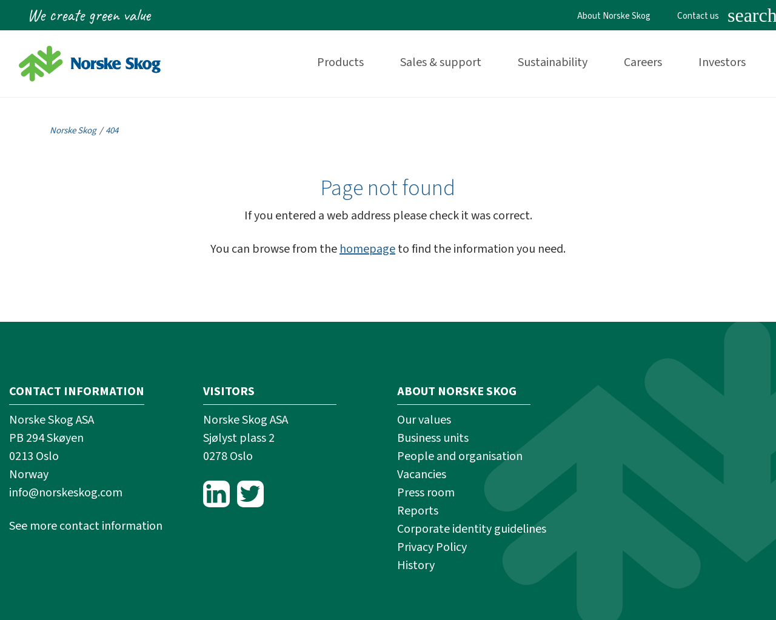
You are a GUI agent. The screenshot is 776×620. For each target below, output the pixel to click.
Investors (722, 62)
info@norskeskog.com (65, 492)
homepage (367, 249)
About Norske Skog (614, 16)
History (416, 565)
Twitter (250, 494)
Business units (433, 438)
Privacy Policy (432, 547)
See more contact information (85, 526)
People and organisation (460, 456)
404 (111, 130)
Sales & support (440, 62)
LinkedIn (216, 494)
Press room (426, 492)
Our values (424, 420)
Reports (417, 510)
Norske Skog (73, 130)
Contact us (698, 16)
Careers (643, 62)
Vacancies (421, 474)
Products (340, 62)
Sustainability (552, 62)
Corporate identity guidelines (471, 529)
